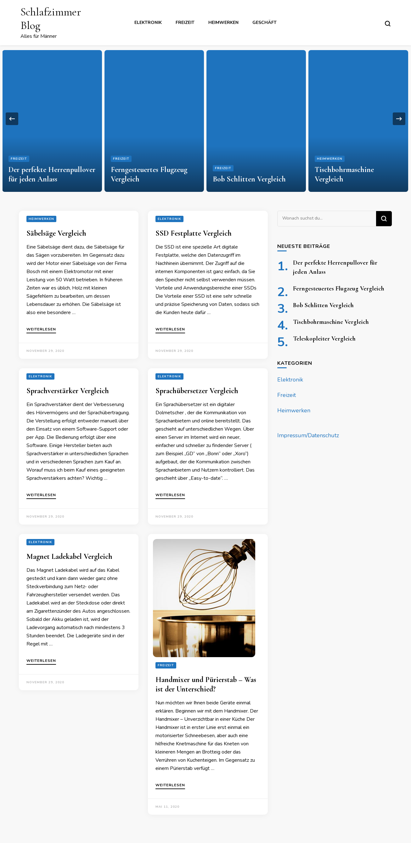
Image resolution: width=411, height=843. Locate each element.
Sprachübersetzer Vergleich (196, 390)
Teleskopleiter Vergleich (324, 338)
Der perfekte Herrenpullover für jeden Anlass (51, 174)
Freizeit (185, 23)
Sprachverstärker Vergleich (67, 390)
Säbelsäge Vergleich (56, 233)
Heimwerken (223, 23)
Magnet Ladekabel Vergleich (69, 556)
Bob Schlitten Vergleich (249, 179)
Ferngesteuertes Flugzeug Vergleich (338, 288)
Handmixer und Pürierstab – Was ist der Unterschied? (205, 684)
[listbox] (205, 118)
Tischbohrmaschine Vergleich (331, 322)
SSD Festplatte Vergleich (193, 233)
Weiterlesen (41, 329)
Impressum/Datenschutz (308, 435)
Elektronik (148, 23)
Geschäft (264, 23)
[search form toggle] (388, 23)
